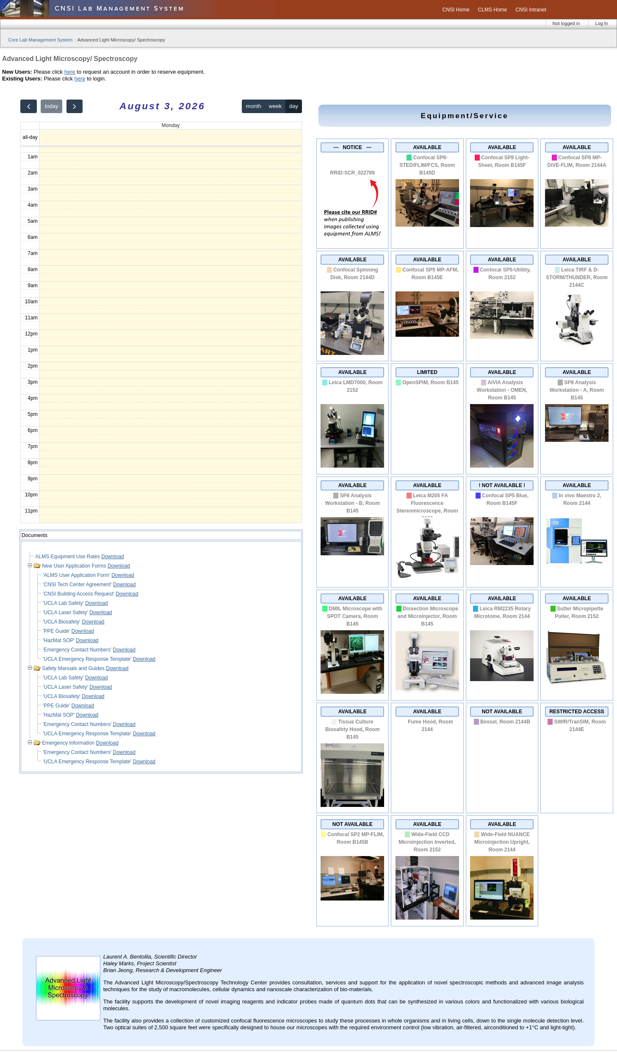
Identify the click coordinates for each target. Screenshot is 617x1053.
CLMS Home (492, 10)
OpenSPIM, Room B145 (430, 382)
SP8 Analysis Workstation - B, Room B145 (352, 503)
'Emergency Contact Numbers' (78, 650)
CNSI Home (456, 10)
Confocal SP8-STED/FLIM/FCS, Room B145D (427, 165)
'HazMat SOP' (59, 640)
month (253, 106)
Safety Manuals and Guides (74, 668)
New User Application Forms (75, 566)
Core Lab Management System (40, 39)
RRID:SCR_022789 (352, 173)
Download (112, 557)
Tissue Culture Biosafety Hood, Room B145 (352, 729)
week (275, 106)
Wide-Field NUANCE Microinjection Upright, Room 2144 (502, 842)
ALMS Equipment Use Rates (68, 557)
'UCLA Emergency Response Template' (88, 659)
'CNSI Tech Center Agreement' (78, 584)
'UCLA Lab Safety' (64, 603)
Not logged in (566, 23)
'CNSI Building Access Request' (79, 594)
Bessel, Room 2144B (505, 722)
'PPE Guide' (57, 631)
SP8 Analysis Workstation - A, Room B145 (577, 390)
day (293, 106)
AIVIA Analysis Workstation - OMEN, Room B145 (502, 390)
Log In (601, 23)
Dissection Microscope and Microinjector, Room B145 (428, 616)
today (51, 106)
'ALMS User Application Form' (77, 575)
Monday (171, 125)
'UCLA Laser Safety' (66, 612)
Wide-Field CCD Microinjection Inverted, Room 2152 (427, 842)
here (69, 72)
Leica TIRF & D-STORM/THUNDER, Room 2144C (577, 277)
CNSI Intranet (530, 10)
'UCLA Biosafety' (62, 622)
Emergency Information (69, 743)
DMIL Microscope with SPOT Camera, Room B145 (354, 616)
